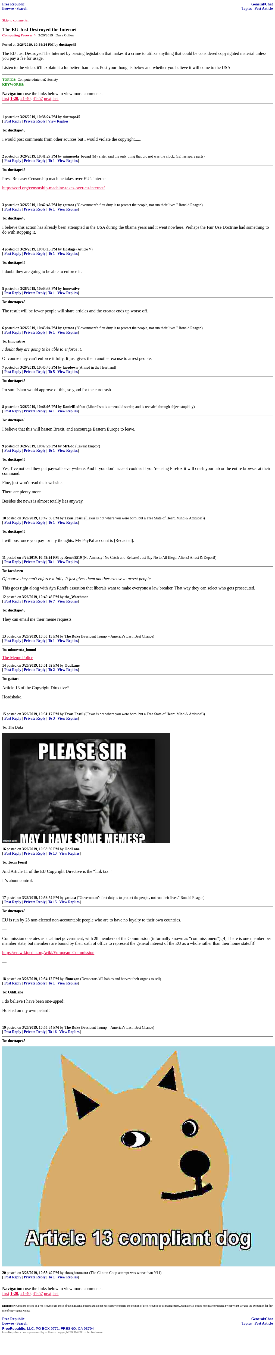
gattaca (68, 205)
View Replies (58, 121)
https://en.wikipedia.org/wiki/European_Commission (48, 952)
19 (4, 1027)
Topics (247, 9)
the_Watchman (77, 597)
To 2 (51, 670)
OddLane (72, 665)
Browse (8, 9)
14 (4, 665)
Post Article (263, 9)
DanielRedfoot (74, 407)
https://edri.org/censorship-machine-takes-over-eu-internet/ (53, 188)
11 (4, 558)
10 (4, 518)
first (5, 98)
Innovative (71, 289)
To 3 (51, 718)
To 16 (52, 1032)
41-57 (38, 98)
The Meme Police (17, 657)
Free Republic (13, 4)
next (48, 98)
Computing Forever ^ (19, 35)
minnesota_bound (77, 156)
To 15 (52, 902)
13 (4, 636)
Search (22, 9)
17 (4, 898)
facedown (70, 367)
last (55, 98)
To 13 (52, 853)
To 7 (51, 601)
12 (4, 597)
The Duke (72, 636)
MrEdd (68, 446)
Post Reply (12, 121)
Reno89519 (73, 558)
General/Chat (262, 4)
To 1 (51, 161)
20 (4, 1273)
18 (4, 979)
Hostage (69, 249)
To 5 (51, 372)
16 (4, 849)
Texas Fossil (74, 518)
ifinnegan (72, 979)
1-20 (14, 98)
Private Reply (35, 121)
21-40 (25, 98)
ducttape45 (71, 117)
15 (4, 714)
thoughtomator (77, 1273)
